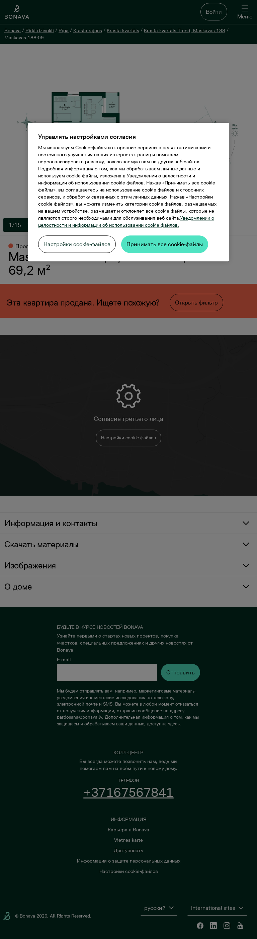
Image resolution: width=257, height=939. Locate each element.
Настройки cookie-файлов (77, 244)
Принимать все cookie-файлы (164, 244)
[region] (128, 192)
